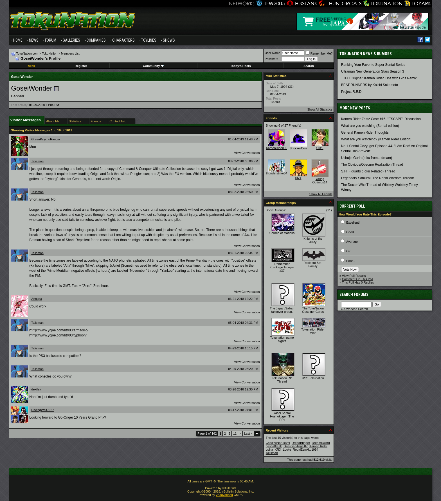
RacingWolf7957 (42, 410)
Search (308, 66)
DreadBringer (301, 442)
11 (235, 433)
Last (248, 433)
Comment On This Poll (357, 279)
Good (350, 232)
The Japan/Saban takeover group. (282, 310)
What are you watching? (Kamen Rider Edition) (376, 139)
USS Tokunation (313, 378)
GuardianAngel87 (296, 446)
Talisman (37, 161)
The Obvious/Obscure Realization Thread (372, 165)
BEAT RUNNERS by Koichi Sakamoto (369, 85)
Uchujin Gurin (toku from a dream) (366, 158)
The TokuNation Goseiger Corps (313, 310)
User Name (272, 53)
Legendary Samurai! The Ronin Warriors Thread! (377, 178)
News (34, 40)
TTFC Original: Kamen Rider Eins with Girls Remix (379, 78)
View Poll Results (354, 275)
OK (348, 251)
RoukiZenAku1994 (305, 449)
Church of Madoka (282, 233)
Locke (287, 449)
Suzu (319, 148)
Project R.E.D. (352, 92)
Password (271, 58)
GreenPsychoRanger (45, 139)
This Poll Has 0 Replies (358, 282)
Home (17, 40)
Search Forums (353, 294)
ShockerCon (298, 148)
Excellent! (353, 222)
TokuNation (49, 53)
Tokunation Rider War (313, 331)
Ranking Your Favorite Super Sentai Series (373, 65)
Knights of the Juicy (312, 240)
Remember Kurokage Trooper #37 (282, 267)
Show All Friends (320, 194)
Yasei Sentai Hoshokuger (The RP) (282, 416)
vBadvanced (224, 494)
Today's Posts (240, 66)
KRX (298, 178)
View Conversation (247, 152)
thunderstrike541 (277, 173)
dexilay (36, 389)
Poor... (350, 260)
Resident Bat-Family (312, 264)
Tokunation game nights (282, 339)
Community (153, 66)
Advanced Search (355, 309)
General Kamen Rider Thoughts (365, 132)
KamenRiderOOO (278, 148)
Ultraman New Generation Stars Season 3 (372, 71)
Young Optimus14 (319, 180)
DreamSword (321, 442)
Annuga (36, 298)
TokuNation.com (27, 53)
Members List (70, 53)
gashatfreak (274, 446)
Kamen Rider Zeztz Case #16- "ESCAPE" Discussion (381, 119)
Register (81, 66)
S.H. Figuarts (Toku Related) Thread (368, 171)
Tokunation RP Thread (282, 379)
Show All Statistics (319, 109)
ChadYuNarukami (278, 442)
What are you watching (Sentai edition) (370, 126)
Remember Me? (319, 53)
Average (352, 241)
